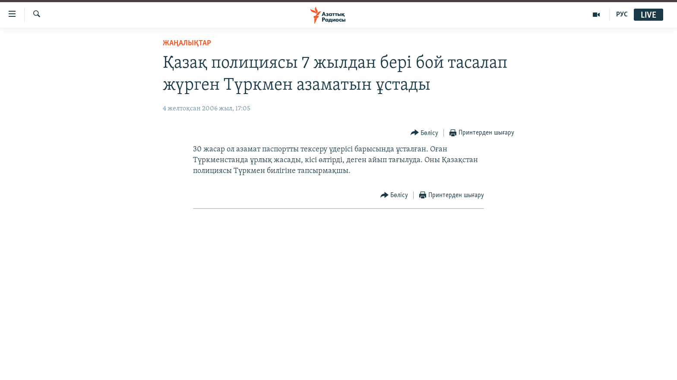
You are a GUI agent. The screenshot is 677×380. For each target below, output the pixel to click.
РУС (622, 14)
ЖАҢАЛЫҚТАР (187, 43)
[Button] (425, 133)
